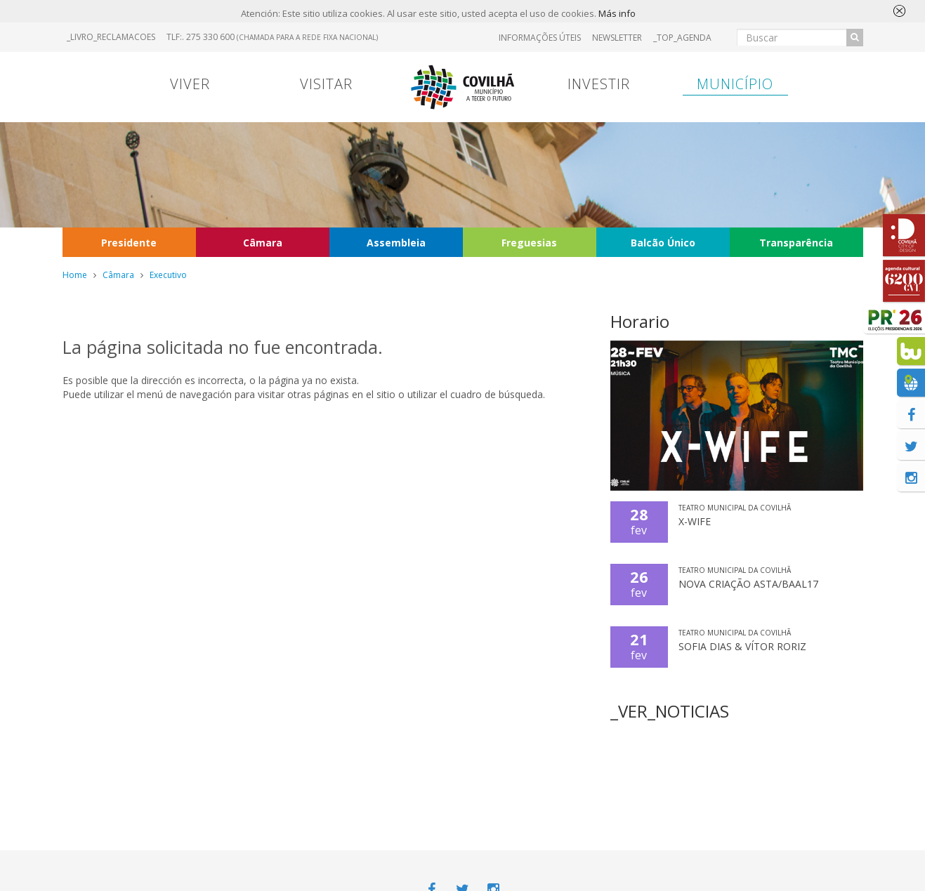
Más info (617, 14)
